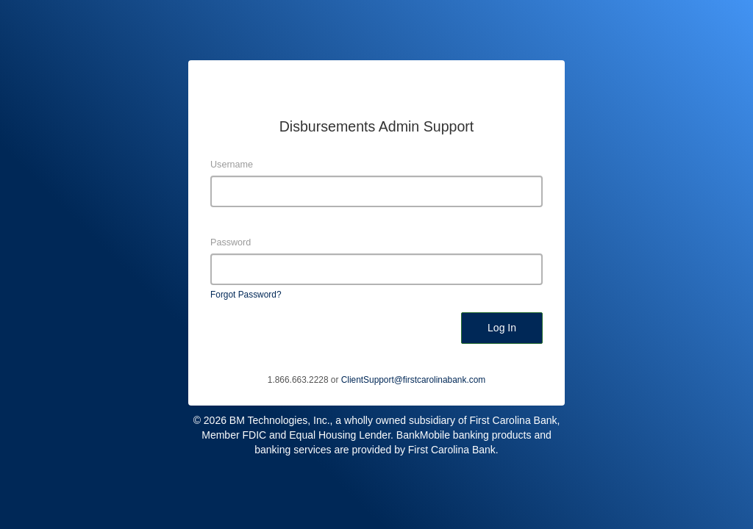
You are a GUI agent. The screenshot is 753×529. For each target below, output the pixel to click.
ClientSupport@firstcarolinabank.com (413, 380)
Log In (502, 328)
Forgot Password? (246, 294)
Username (231, 164)
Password (230, 242)
